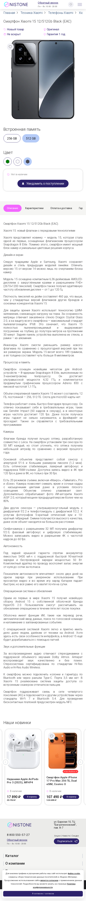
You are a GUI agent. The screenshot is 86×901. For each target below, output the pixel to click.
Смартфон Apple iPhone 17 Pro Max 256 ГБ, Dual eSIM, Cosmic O (61, 781)
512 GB (31, 138)
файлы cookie (74, 873)
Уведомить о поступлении (43, 183)
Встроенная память (21, 129)
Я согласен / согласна (43, 894)
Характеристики (34, 208)
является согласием (49, 880)
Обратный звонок (48, 2)
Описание (12, 208)
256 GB (12, 138)
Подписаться (67, 841)
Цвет (8, 152)
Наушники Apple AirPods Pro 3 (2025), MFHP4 (22, 781)
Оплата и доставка (61, 208)
